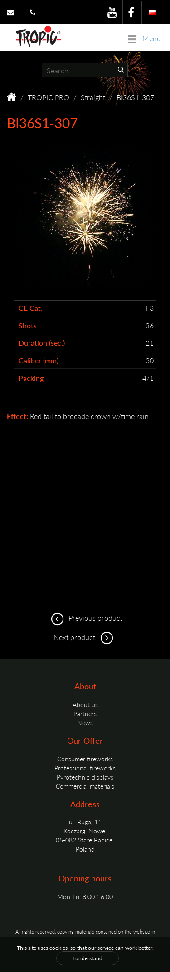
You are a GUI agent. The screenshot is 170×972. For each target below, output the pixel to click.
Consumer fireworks (85, 758)
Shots (28, 326)
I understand (87, 958)
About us (85, 704)
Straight (93, 97)
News (85, 722)
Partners (85, 713)
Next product (85, 637)
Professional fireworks (85, 767)
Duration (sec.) (42, 343)
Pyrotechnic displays (85, 776)
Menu (144, 38)
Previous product (85, 617)
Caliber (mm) (38, 361)
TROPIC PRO (48, 97)
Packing (31, 378)
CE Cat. (31, 308)
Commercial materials (85, 785)
